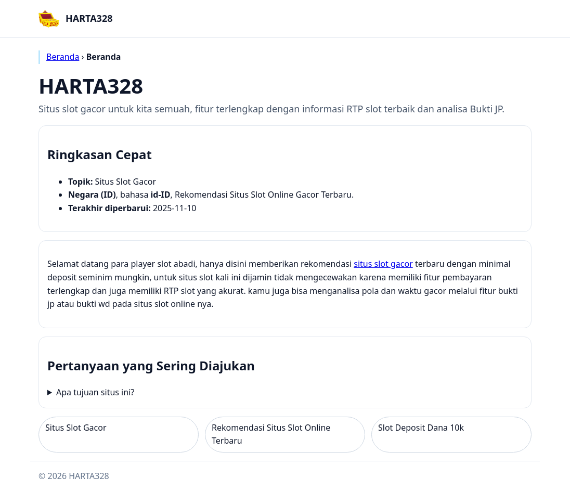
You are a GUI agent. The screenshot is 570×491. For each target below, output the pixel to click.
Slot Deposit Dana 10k (421, 427)
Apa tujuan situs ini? (95, 392)
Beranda (62, 56)
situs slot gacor (383, 263)
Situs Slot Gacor (76, 427)
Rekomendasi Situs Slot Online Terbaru (271, 434)
